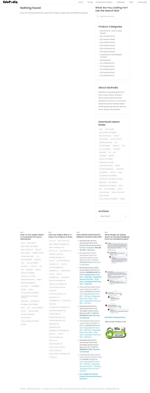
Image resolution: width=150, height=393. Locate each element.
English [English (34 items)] (65, 277)
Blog (131, 2)
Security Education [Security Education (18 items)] (57, 347)
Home (80, 2)
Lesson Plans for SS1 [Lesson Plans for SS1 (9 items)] (57, 317)
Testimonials (142, 2)
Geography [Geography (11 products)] (120, 169)
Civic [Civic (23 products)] (123, 145)
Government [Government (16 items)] (54, 300)
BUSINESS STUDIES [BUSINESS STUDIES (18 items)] (56, 254)
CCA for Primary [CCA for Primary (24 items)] (63, 260)
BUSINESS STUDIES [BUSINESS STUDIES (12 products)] (116, 139)
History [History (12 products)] (112, 172)
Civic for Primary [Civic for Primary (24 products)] (105, 149)
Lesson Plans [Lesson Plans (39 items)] (54, 314)
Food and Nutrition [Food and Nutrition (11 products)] (106, 165)
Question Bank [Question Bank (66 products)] (104, 192)
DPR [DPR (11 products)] (114, 152)
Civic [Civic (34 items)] (64, 264)
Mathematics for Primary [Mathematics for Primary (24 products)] (107, 185)
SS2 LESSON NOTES (107, 69)
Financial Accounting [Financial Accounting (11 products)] (106, 162)
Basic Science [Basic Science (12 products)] (110, 129)
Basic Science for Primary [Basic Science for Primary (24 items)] (59, 244)
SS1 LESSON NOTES (107, 63)
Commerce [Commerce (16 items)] (54, 270)
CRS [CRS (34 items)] (51, 274)
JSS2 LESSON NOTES (107, 42)
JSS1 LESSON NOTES (107, 36)
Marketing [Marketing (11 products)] (102, 182)
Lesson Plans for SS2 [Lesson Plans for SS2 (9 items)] (57, 320)
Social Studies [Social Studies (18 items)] (55, 350)
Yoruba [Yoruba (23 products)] (122, 199)
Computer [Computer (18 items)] (65, 270)
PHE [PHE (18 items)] (60, 334)
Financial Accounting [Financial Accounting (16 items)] (57, 284)
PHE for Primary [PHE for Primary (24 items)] (56, 337)
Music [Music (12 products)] (121, 185)
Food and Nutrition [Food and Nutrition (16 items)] (57, 287)
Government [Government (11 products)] (103, 172)
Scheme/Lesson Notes (104, 2)
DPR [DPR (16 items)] (59, 274)
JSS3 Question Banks (107, 52)
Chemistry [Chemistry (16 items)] (54, 264)
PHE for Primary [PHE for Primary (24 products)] (109, 189)
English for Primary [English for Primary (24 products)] (106, 159)
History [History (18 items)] (66, 300)
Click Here (91, 250)
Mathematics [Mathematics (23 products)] (113, 182)
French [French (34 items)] (52, 290)
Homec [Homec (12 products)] (120, 172)
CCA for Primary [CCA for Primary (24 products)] (104, 145)
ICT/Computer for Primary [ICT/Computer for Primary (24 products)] (108, 175)
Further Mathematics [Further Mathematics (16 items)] (57, 294)
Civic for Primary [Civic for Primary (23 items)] (56, 267)
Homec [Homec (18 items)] (52, 304)
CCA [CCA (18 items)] (51, 260)
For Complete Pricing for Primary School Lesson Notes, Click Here (91, 376)
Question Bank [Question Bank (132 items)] (55, 344)
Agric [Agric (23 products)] (101, 129)
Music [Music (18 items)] (52, 334)
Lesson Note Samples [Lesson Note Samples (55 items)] (57, 310)
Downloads (121, 2)
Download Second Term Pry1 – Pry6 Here (90, 279)
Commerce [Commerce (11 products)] (116, 149)
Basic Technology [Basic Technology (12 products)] (105, 135)
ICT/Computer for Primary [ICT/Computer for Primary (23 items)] (59, 307)
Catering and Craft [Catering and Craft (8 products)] (105, 142)
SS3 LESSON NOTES (107, 75)
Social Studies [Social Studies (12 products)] (104, 195)
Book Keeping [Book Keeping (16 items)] (65, 251)
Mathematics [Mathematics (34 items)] (54, 327)
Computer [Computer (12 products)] (102, 152)
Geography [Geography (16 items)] (54, 297)
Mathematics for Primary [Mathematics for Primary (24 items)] (59, 330)
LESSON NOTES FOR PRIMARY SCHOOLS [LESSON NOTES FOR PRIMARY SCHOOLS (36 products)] (111, 179)
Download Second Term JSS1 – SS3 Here (90, 298)
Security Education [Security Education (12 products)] (118, 192)
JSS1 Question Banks (107, 39)
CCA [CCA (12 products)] (116, 142)
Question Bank (105, 60)
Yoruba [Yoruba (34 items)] (53, 357)
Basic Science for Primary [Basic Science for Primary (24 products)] (107, 132)
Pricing (90, 2)
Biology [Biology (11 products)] (116, 135)
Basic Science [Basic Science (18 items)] (63, 240)
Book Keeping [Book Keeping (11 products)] (103, 139)
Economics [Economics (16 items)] (54, 277)
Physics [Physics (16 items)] (53, 340)
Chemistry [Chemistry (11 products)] (116, 145)
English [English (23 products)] (111, 155)
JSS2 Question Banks (107, 45)
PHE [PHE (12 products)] (100, 189)
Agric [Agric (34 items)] (52, 240)
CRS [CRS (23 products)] (109, 152)
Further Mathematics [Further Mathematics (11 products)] (106, 169)
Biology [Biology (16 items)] (53, 251)
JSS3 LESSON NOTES (107, 48)
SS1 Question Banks (107, 66)
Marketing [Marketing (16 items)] (54, 324)
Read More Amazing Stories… (116, 317)
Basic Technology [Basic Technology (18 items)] (56, 247)
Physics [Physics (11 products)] (119, 189)
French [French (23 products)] (117, 165)
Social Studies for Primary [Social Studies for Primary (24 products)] (108, 199)
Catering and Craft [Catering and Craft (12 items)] (57, 257)
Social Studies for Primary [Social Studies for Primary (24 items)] (59, 353)
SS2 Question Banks (107, 72)
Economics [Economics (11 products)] (102, 155)
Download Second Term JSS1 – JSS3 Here (90, 332)
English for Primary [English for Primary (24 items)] (57, 280)
